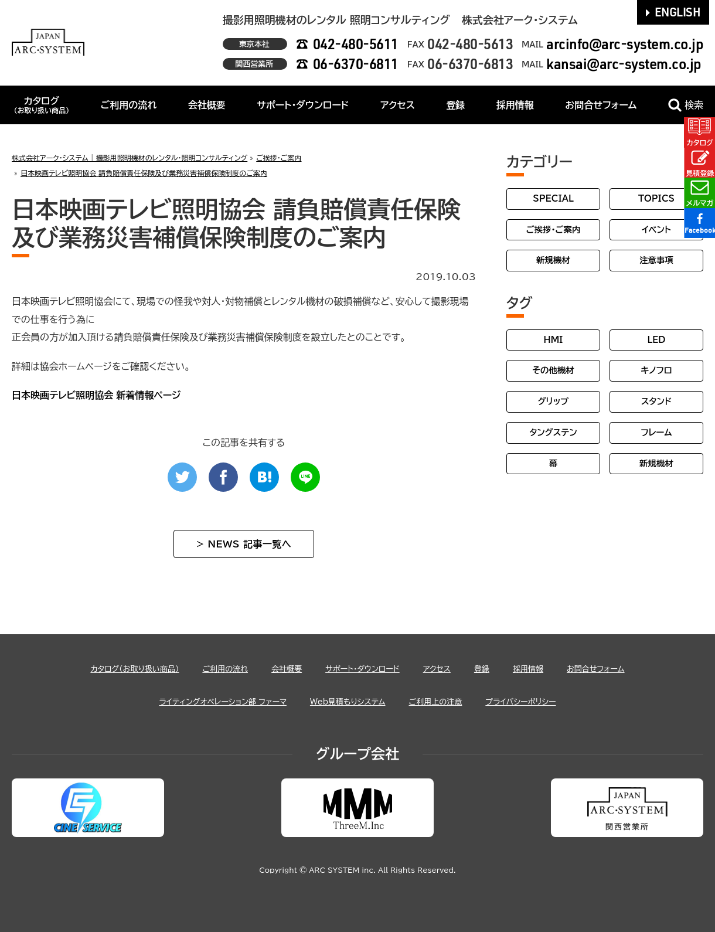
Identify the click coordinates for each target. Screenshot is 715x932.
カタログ (41, 105)
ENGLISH (673, 11)
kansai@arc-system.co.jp (624, 64)
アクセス (397, 105)
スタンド (656, 401)
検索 (685, 105)
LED (656, 339)
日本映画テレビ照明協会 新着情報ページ (96, 395)
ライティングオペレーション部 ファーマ (200, 701)
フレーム (656, 432)
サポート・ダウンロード (303, 105)
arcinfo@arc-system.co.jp (624, 44)
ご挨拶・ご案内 (553, 229)
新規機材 (553, 260)
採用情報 (515, 105)
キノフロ (656, 370)
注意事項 (656, 260)
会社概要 (207, 105)
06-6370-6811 (356, 64)
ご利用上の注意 (451, 701)
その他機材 (553, 370)
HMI (553, 339)
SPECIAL (553, 198)
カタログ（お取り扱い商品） (103, 668)
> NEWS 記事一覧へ (243, 544)
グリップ (553, 401)
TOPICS (656, 198)
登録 (455, 105)
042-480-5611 (356, 44)
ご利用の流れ (129, 105)
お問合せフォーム (600, 105)
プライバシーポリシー (549, 701)
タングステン (553, 432)
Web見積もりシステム (348, 701)
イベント (656, 229)
